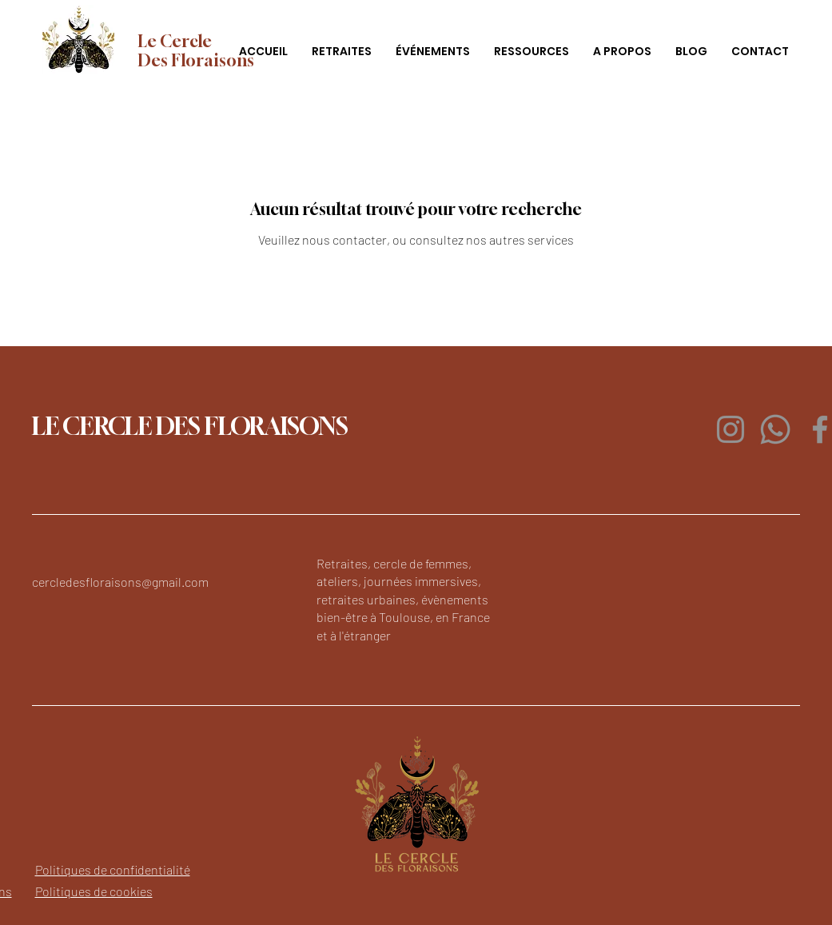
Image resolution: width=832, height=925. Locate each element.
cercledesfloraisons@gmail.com (120, 581)
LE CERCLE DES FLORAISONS (190, 426)
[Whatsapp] (775, 429)
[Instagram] (730, 429)
